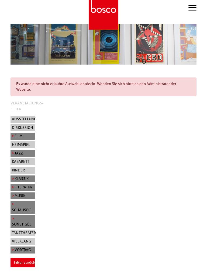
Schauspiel (22, 209)
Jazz (19, 153)
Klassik (22, 178)
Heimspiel (21, 144)
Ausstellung (23, 119)
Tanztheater (23, 232)
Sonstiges (22, 224)
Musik (20, 195)
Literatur (23, 187)
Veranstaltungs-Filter (27, 106)
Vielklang (21, 241)
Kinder (18, 170)
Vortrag (23, 249)
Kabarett (20, 161)
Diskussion (22, 127)
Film (18, 135)
